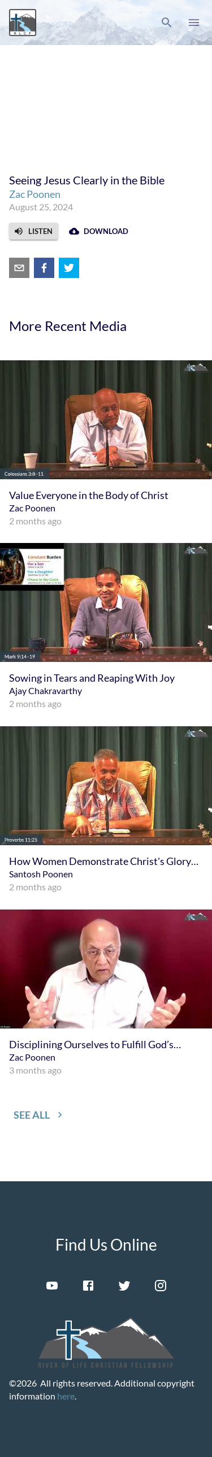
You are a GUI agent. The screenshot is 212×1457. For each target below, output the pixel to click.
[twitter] (69, 268)
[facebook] (44, 268)
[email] (19, 268)
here (66, 1395)
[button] (166, 22)
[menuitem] (106, 444)
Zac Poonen (34, 194)
